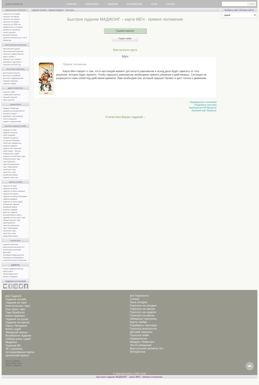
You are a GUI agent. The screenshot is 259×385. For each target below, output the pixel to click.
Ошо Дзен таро (15, 309)
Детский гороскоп (141, 332)
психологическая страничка (14, 260)
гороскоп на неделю (11, 19)
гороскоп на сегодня (11, 14)
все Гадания (13, 296)
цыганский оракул (10, 175)
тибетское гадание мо (12, 143)
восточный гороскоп (11, 73)
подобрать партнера (12, 62)
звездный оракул (10, 207)
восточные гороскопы (15, 69)
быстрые (70, 10)
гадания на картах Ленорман (15, 196)
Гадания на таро (16, 302)
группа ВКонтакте (10, 274)
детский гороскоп (10, 35)
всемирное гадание (11, 204)
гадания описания (10, 244)
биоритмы (7, 40)
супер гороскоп (9, 32)
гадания (113, 3)
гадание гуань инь (10, 177)
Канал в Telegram (10, 277)
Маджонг (11, 342)
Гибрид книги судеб (18, 338)
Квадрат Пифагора (142, 341)
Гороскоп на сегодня (143, 305)
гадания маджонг (10, 199)
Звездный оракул (16, 332)
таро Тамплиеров (10, 167)
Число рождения (140, 345)
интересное (134, 3)
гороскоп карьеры (10, 81)
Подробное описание (206, 104)
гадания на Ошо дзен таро (14, 217)
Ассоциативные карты (19, 352)
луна (154, 3)
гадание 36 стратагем (12, 148)
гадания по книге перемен (14, 191)
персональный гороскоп (13, 51)
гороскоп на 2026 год (12, 24)
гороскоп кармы (9, 83)
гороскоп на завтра (11, 16)
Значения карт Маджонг (204, 110)
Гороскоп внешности (143, 328)
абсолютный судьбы (11, 49)
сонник (170, 3)
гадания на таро (10, 186)
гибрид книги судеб (11, 154)
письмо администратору (13, 269)
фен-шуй (6, 252)
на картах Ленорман (11, 140)
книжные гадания (10, 210)
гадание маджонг (10, 146)
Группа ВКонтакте (13, 363)
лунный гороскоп (10, 97)
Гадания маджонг (125, 30)
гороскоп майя (9, 92)
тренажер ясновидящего (13, 258)
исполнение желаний (12, 250)
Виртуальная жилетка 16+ (147, 348)
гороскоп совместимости (13, 54)
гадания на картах (10, 194)
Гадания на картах (17, 322)
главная (71, 3)
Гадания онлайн (15, 299)
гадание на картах (10, 138)
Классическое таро (17, 305)
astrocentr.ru (14, 4)
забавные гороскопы (11, 30)
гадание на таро (10, 130)
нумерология (15, 104)
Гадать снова (125, 38)
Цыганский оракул (17, 355)
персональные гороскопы (15, 45)
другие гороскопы (15, 88)
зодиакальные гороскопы (15, 10)
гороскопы (92, 3)
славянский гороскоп (11, 95)
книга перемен (9, 135)
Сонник (134, 299)
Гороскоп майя (139, 335)
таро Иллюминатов (11, 164)
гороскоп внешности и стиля (15, 38)
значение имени (10, 114)
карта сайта (8, 271)
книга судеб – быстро (12, 151)
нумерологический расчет (14, 111)
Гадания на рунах (16, 319)
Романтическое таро (11, 159)
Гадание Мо (13, 345)
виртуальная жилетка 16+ (14, 247)
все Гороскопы (139, 295)
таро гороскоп (9, 100)
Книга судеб (13, 329)
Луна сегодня (138, 302)
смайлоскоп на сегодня (13, 27)
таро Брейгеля (9, 162)
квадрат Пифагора (11, 108)
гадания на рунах (10, 188)
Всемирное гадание (18, 335)
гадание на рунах (10, 133)
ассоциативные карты (12, 215)
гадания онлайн (15, 182)
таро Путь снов (9, 172)
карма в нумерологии (12, 121)
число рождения (10, 119)
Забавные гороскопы (143, 318)
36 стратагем (13, 348)
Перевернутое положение (203, 102)
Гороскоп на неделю (143, 312)
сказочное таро (9, 169)
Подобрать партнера (143, 325)
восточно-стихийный (11, 76)
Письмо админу (12, 361)
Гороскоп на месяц (142, 315)
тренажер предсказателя (13, 255)
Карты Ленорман (16, 325)
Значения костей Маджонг (203, 107)
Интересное (137, 351)
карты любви (9, 57)
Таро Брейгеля (15, 312)
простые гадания (10, 212)
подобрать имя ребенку (13, 116)
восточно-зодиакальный (13, 78)
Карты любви (138, 322)
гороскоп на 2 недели (12, 59)
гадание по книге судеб (12, 202)
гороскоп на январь (11, 22)
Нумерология (138, 338)
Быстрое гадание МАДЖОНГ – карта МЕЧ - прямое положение (129, 377)
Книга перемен (15, 315)
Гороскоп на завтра (142, 308)
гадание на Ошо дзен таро (14, 156)
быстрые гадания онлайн (15, 126)
